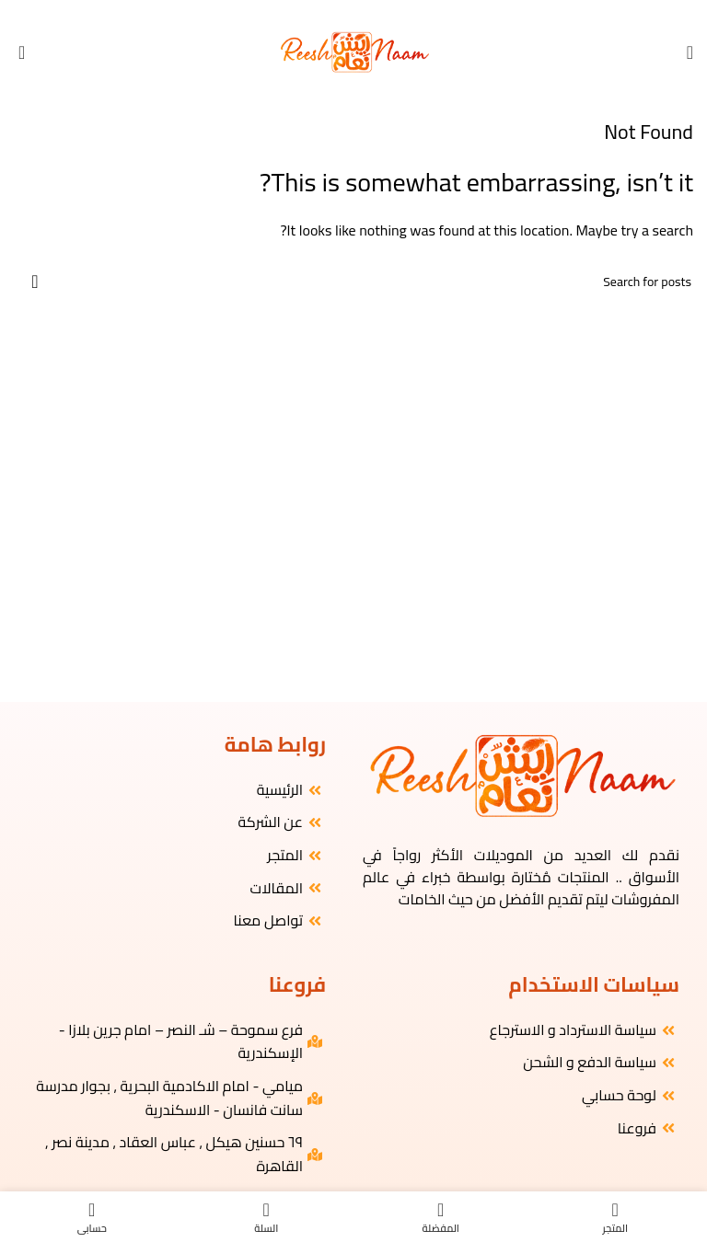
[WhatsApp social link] (330, 12)
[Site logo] (354, 50)
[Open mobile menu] (690, 52)
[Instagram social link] (361, 12)
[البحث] (353, 281)
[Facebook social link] (377, 12)
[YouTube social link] (346, 12)
